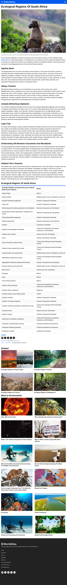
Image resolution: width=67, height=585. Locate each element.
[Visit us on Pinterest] (11, 572)
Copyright (3, 557)
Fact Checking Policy (6, 562)
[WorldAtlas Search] (65, 2)
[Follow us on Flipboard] (2, 572)
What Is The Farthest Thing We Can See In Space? (16, 439)
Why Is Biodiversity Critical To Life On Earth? (49, 417)
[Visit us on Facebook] (5, 572)
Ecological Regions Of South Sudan (12, 369)
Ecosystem (4, 512)
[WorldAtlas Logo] (10, 2)
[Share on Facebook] (5, 338)
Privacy (2, 555)
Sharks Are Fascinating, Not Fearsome (13, 535)
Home (2, 550)
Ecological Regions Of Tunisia (10, 392)
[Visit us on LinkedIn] (14, 572)
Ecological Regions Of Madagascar (45, 392)
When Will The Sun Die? (8, 417)
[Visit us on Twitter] (8, 572)
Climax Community (40, 512)
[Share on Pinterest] (11, 338)
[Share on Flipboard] (2, 338)
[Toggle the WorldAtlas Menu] (2, 2)
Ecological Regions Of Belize (43, 369)
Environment (17, 340)
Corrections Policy (5, 564)
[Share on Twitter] (8, 338)
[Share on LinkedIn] (14, 338)
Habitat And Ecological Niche (44, 535)
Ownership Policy (5, 567)
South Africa (5, 60)
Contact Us (3, 552)
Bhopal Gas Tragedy (41, 488)
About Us (3, 560)
